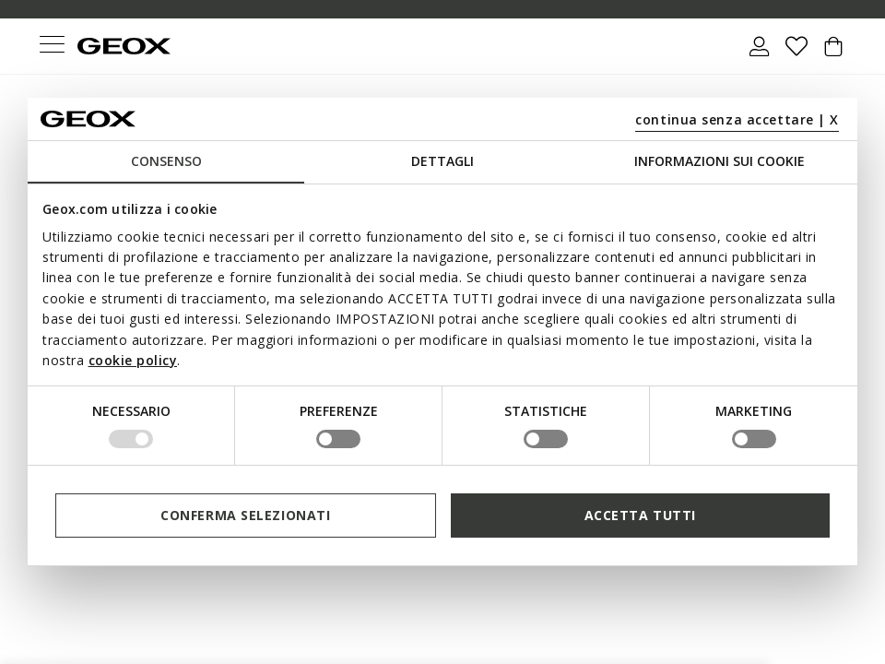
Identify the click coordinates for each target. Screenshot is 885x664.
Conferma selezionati (245, 515)
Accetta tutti (640, 515)
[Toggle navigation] (51, 46)
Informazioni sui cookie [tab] (719, 161)
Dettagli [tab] (442, 161)
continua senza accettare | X (737, 119)
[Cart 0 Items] (833, 53)
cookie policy (133, 360)
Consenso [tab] (166, 161)
